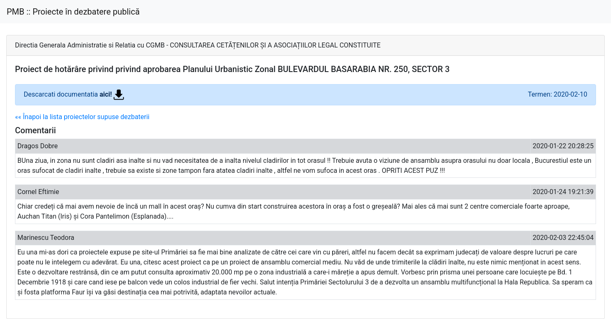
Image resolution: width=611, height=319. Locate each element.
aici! (111, 94)
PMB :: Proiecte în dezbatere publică (73, 12)
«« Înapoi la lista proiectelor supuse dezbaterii (82, 117)
